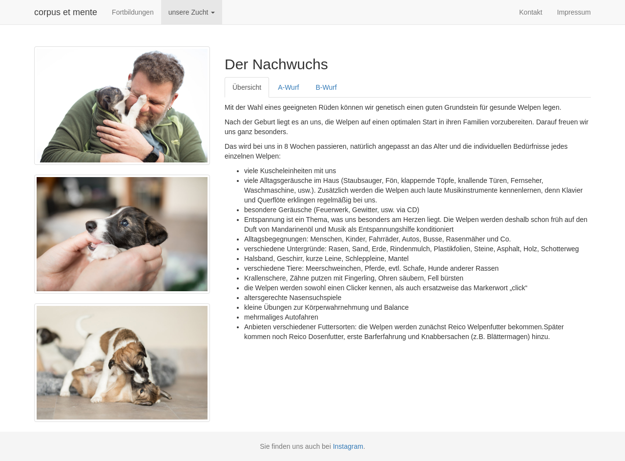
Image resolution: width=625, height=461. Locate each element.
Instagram (348, 446)
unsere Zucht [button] (191, 12)
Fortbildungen (133, 12)
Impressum (574, 12)
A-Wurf (288, 87)
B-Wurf (325, 87)
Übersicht (246, 87)
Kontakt (530, 12)
